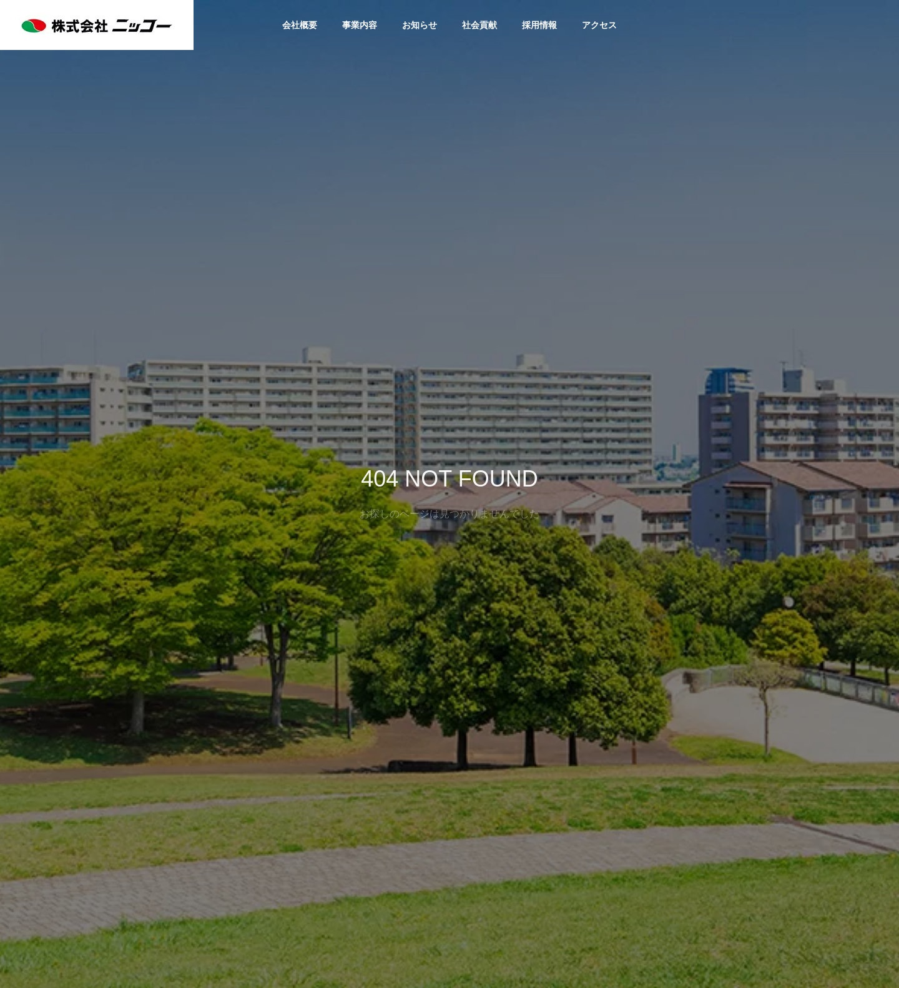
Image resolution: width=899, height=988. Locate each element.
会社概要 (299, 25)
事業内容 (359, 25)
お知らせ (419, 25)
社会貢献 (479, 25)
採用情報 (539, 25)
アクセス (599, 25)
